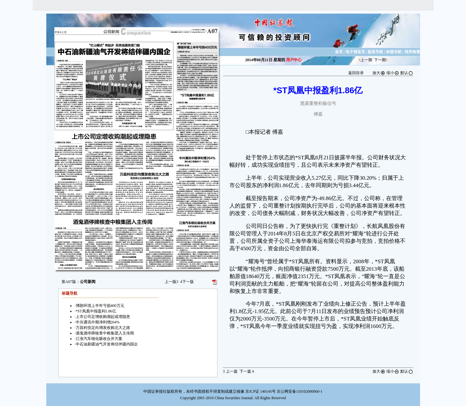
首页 (339, 52)
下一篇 (246, 371)
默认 (406, 73)
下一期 (380, 60)
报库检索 (412, 52)
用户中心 (294, 60)
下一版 (187, 281)
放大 (378, 73)
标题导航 (394, 52)
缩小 (392, 73)
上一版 (171, 281)
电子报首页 (355, 52)
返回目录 (356, 73)
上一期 (366, 60)
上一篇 (230, 371)
